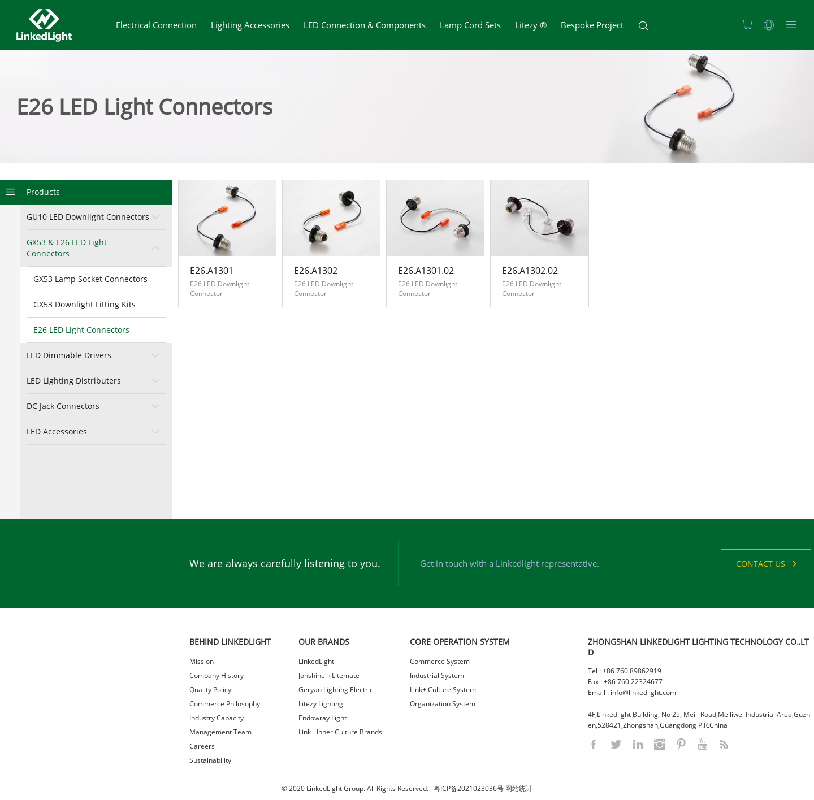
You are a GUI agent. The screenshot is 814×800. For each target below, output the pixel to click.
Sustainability (210, 760)
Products (43, 191)
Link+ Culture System (443, 689)
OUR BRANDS (323, 641)
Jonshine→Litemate (329, 675)
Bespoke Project (592, 25)
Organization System (442, 703)
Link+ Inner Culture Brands (340, 732)
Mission (201, 661)
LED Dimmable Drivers (69, 355)
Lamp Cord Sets (470, 25)
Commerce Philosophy (224, 703)
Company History (216, 675)
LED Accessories (57, 431)
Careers (202, 746)
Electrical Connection (156, 25)
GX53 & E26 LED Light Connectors (67, 248)
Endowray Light (322, 718)
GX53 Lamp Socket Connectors (90, 278)
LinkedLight (316, 661)
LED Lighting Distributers (74, 380)
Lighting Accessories (250, 25)
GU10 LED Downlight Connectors (88, 216)
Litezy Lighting (320, 703)
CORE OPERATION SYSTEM (460, 641)
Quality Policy (210, 689)
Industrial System (437, 675)
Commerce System (440, 661)
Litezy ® (531, 25)
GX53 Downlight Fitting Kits (84, 304)
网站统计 (518, 788)
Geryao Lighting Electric (335, 689)
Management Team (220, 732)
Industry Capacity (216, 718)
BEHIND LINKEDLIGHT (230, 641)
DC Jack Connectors (63, 406)
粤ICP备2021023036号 (469, 788)
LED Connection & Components (365, 25)
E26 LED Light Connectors (81, 329)
